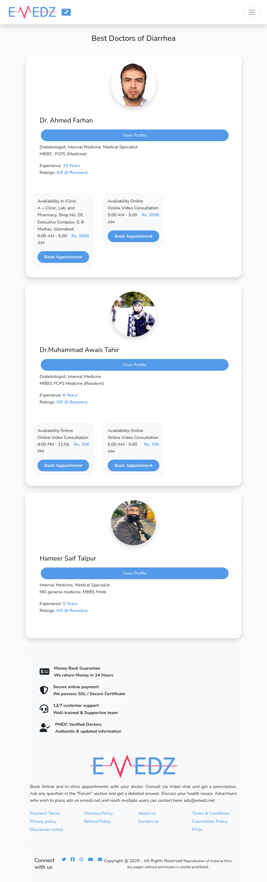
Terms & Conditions (211, 813)
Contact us (148, 821)
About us (147, 813)
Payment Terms (45, 813)
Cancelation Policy (209, 821)
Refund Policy (97, 821)
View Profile (135, 135)
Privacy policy (43, 821)
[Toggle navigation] (252, 12)
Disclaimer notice (46, 829)
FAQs (197, 829)
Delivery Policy (98, 813)
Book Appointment (63, 257)
